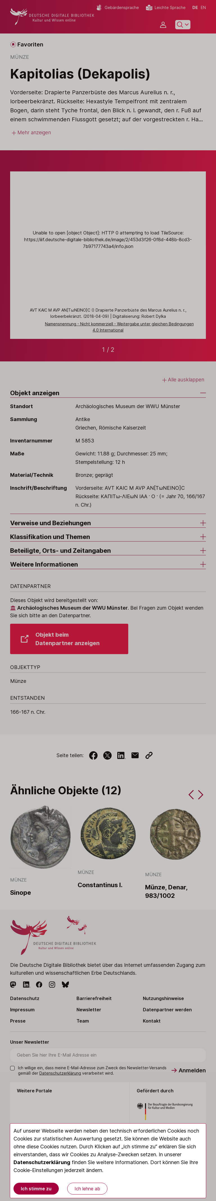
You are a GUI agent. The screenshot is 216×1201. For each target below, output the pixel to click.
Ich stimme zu (36, 1188)
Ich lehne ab (87, 1188)
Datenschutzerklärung (42, 1162)
